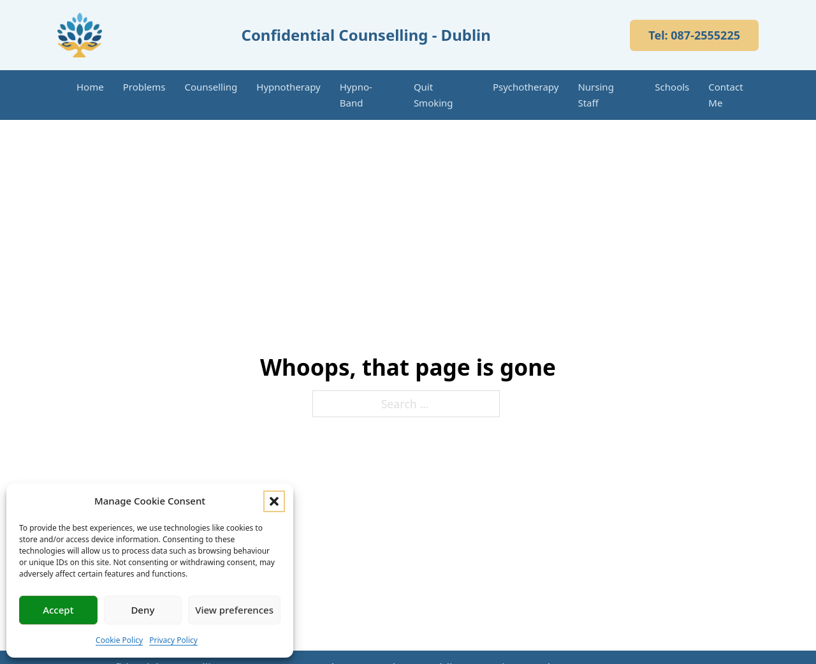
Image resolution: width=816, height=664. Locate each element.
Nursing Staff (595, 94)
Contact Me (725, 94)
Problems (144, 86)
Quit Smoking (433, 94)
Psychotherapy (526, 86)
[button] (274, 501)
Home (90, 86)
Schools (672, 86)
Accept (58, 609)
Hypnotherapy (288, 86)
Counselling (211, 86)
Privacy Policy (173, 640)
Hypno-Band (356, 94)
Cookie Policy (119, 640)
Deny (142, 609)
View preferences (234, 609)
